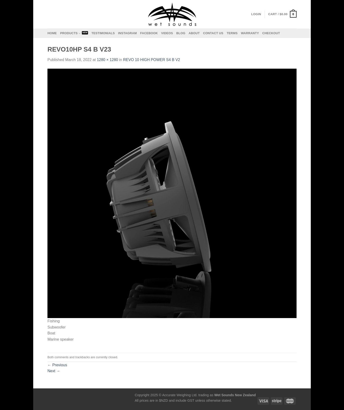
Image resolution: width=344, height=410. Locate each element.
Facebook (149, 33)
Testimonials (103, 33)
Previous (57, 365)
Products (70, 33)
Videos (167, 33)
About (194, 33)
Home (52, 33)
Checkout (271, 33)
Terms (232, 33)
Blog (180, 33)
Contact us (213, 33)
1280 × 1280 (107, 60)
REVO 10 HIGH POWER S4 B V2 (151, 60)
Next (53, 371)
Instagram (127, 33)
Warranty (250, 33)
